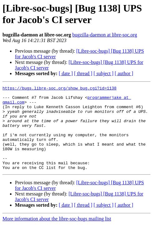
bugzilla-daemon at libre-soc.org (104, 34)
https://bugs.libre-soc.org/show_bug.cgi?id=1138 (59, 89)
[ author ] (124, 73)
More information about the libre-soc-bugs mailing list (56, 235)
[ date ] (66, 73)
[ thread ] (83, 73)
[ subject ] (104, 73)
